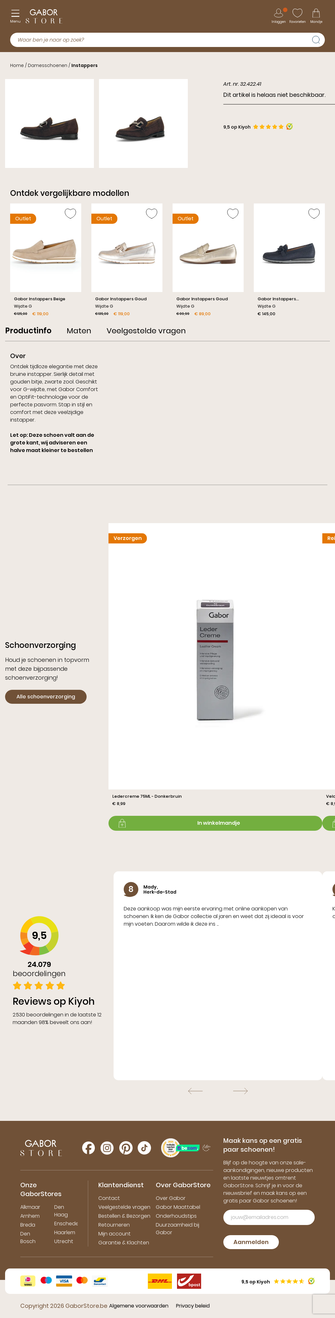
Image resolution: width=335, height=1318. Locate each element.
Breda (27, 1224)
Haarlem (64, 1232)
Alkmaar (30, 1207)
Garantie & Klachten (123, 1242)
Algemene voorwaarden (138, 1305)
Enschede (66, 1223)
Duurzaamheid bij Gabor (177, 1228)
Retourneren (114, 1224)
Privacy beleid (193, 1305)
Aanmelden (251, 1242)
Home (17, 65)
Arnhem (30, 1216)
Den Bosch (28, 1237)
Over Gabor (171, 1198)
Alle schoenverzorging (45, 696)
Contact (109, 1198)
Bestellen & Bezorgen (124, 1216)
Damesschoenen (47, 65)
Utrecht (63, 1241)
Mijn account (114, 1233)
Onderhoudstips (176, 1216)
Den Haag (61, 1210)
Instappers (84, 65)
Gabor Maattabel (178, 1207)
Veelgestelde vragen (124, 1207)
